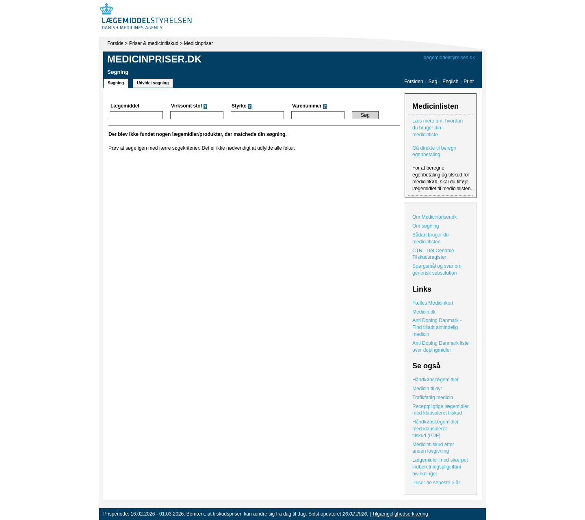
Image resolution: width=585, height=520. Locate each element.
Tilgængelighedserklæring (400, 514)
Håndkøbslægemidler (435, 379)
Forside (115, 43)
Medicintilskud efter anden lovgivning (433, 448)
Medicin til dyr (427, 388)
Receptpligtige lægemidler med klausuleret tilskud (440, 410)
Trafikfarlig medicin (432, 397)
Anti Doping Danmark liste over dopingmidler (440, 346)
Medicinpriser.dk (154, 59)
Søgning (116, 83)
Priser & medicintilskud (153, 43)
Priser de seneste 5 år (436, 483)
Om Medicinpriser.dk (434, 217)
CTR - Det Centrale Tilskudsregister (433, 254)
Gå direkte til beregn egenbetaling (434, 151)
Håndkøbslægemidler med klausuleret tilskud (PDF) (435, 428)
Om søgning (425, 226)
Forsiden (413, 81)
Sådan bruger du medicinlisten (430, 238)
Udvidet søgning (153, 83)
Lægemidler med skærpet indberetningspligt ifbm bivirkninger (440, 467)
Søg (432, 81)
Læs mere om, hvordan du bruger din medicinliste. (437, 128)
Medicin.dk (424, 312)
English (451, 81)
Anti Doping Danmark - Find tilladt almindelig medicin (437, 327)
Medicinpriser (198, 43)
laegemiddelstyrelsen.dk (448, 57)
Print (469, 81)
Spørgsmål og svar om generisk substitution (437, 269)
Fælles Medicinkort (432, 303)
